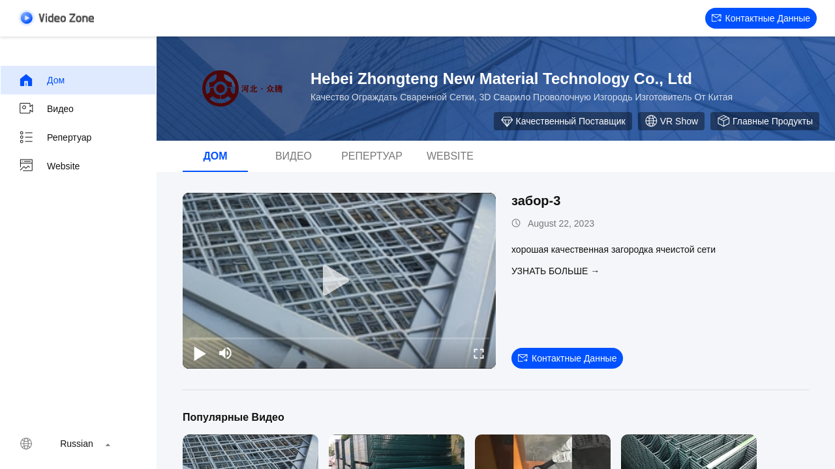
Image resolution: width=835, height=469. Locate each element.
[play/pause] (200, 353)
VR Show (671, 121)
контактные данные (761, 18)
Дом (41, 80)
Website (49, 166)
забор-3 (535, 200)
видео (46, 109)
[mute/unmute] (226, 353)
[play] (339, 280)
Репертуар (54, 137)
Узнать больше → (555, 271)
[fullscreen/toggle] (479, 353)
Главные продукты (765, 121)
